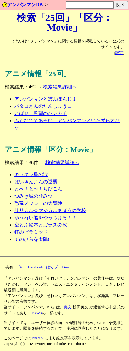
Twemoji (38, 338)
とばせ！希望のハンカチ (40, 113)
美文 (68, 307)
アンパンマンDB (22, 4)
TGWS (36, 313)
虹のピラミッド (31, 232)
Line (65, 267)
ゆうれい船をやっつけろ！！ (45, 217)
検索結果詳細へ (60, 86)
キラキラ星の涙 (31, 174)
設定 (119, 53)
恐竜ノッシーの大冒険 (38, 203)
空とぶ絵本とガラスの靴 (40, 224)
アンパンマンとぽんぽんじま (45, 98)
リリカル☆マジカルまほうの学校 (50, 210)
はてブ (52, 267)
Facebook (35, 267)
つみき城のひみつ (33, 196)
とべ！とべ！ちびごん (38, 188)
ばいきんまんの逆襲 (35, 181)
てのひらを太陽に (33, 239)
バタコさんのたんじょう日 (43, 106)
